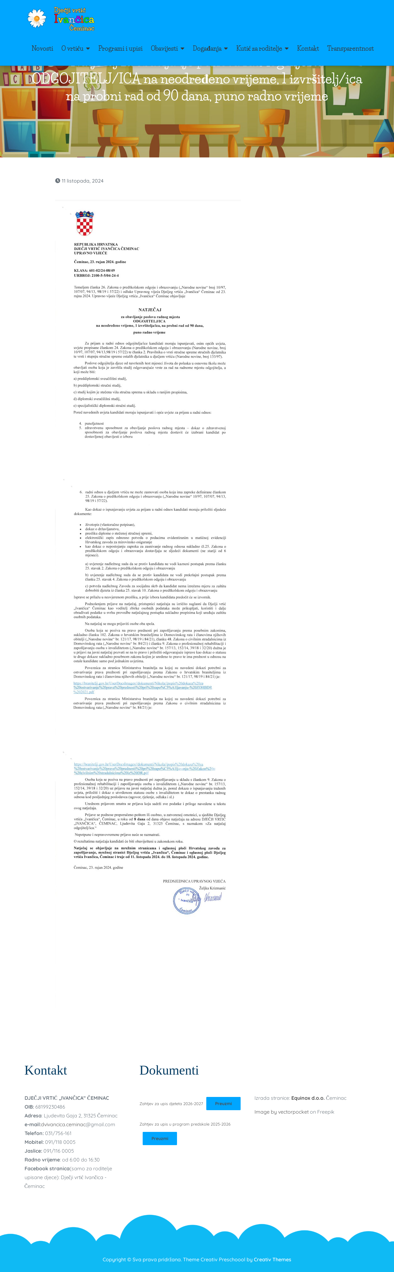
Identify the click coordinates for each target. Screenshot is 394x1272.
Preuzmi (223, 1103)
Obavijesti (164, 48)
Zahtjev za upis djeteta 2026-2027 (171, 1103)
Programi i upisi (120, 48)
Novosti (42, 48)
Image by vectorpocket (281, 1112)
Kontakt (308, 48)
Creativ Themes (272, 1259)
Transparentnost (350, 48)
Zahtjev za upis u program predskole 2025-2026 (185, 1124)
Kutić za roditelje (259, 48)
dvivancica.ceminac (63, 1124)
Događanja (207, 48)
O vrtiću (72, 48)
